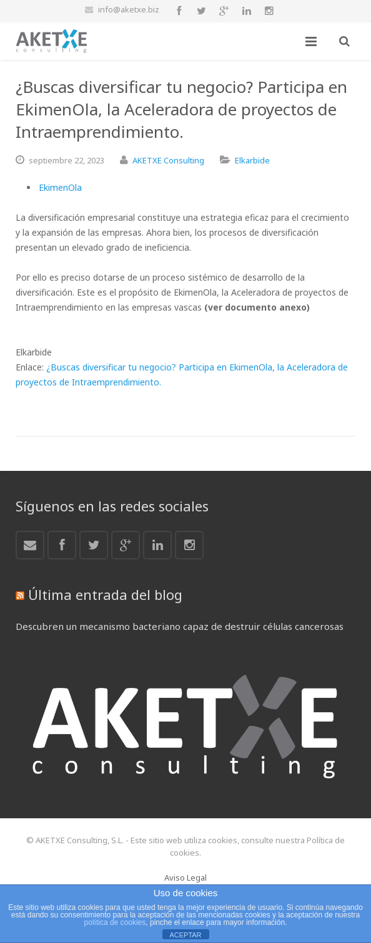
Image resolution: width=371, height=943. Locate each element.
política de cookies (115, 922)
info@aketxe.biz (128, 9)
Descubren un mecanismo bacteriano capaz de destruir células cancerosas (180, 626)
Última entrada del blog (105, 594)
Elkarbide (252, 160)
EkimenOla (60, 187)
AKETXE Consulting (168, 160)
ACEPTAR (185, 935)
